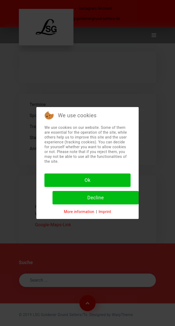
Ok (87, 180)
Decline (95, 197)
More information (79, 212)
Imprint (105, 212)
